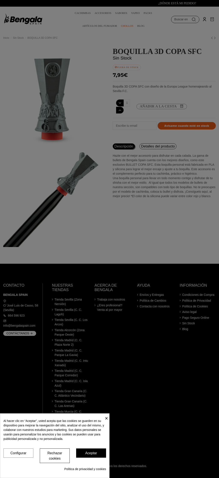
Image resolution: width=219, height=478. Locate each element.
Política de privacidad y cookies (85, 469)
